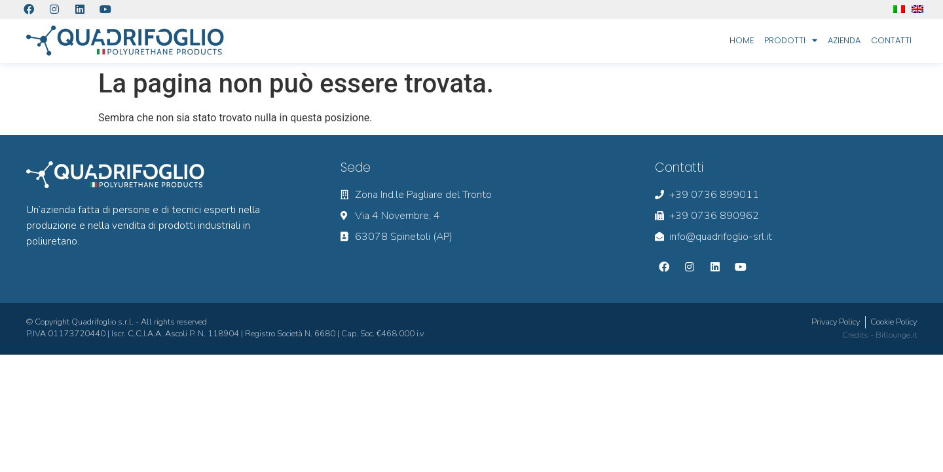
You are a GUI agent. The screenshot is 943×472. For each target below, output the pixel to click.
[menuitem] (899, 9)
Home (742, 40)
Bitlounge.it (896, 335)
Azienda (844, 40)
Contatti (891, 40)
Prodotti (790, 41)
